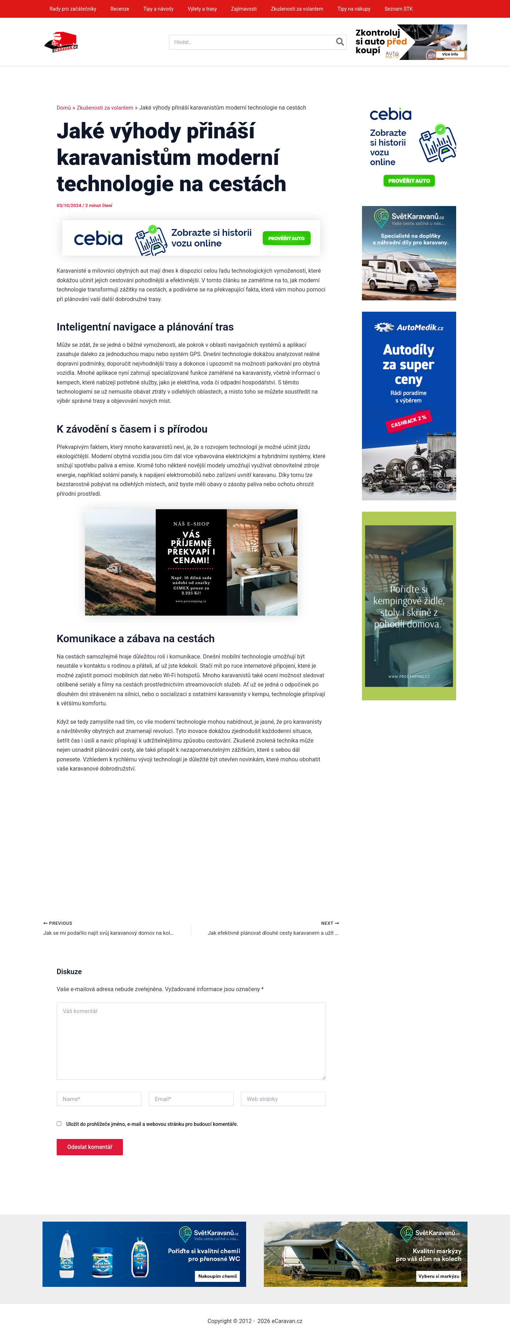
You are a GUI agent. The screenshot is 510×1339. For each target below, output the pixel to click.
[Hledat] (340, 42)
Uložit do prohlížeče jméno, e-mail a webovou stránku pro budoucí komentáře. (152, 1125)
